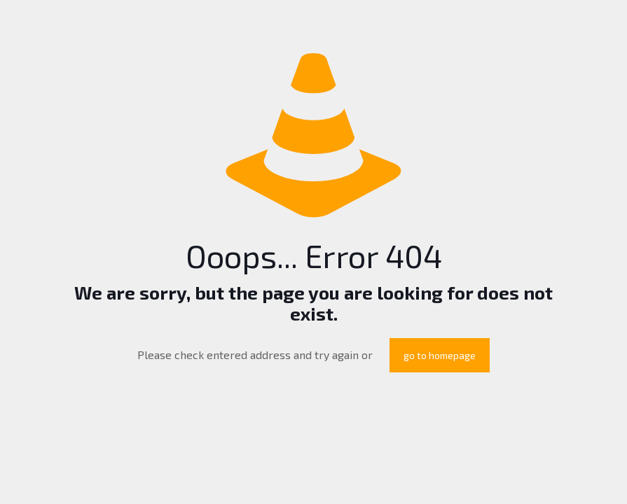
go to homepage (440, 355)
